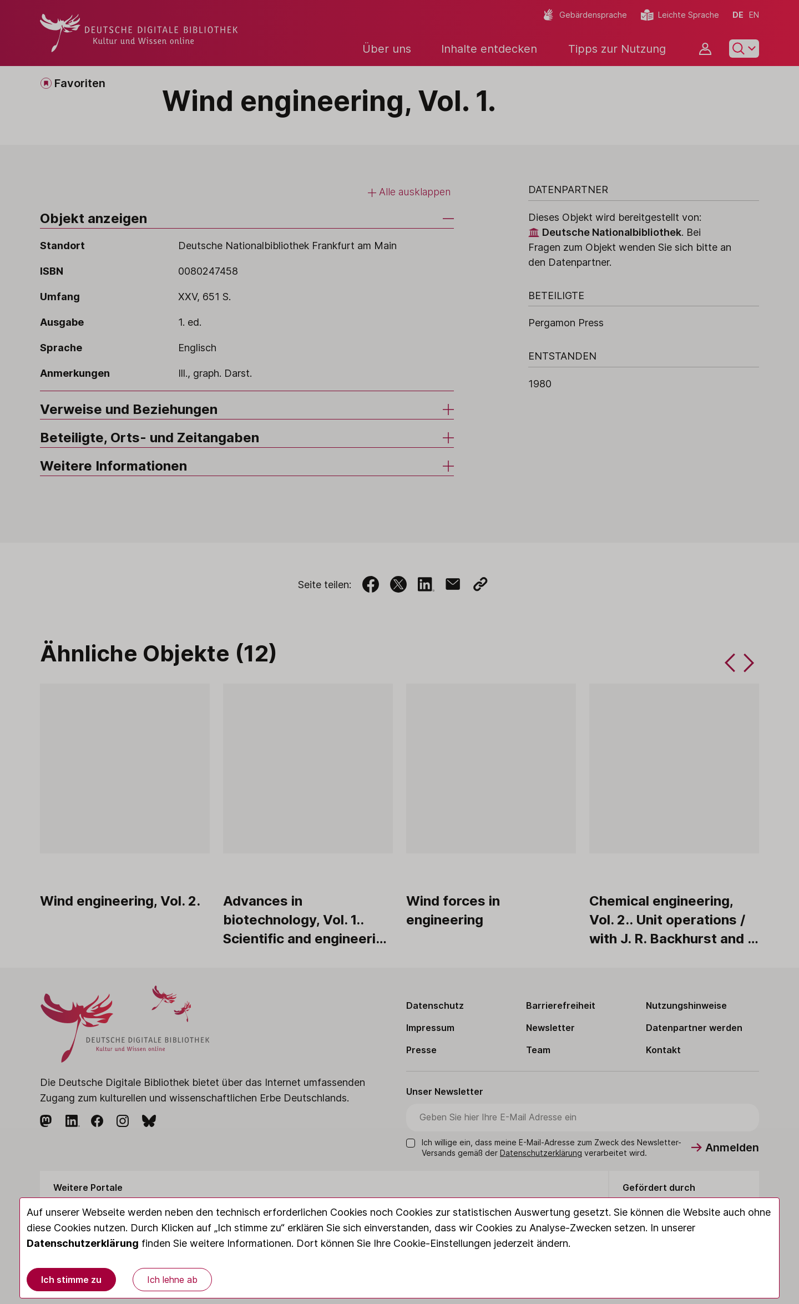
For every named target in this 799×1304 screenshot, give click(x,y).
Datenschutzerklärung (83, 1243)
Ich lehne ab (172, 1279)
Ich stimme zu (71, 1279)
